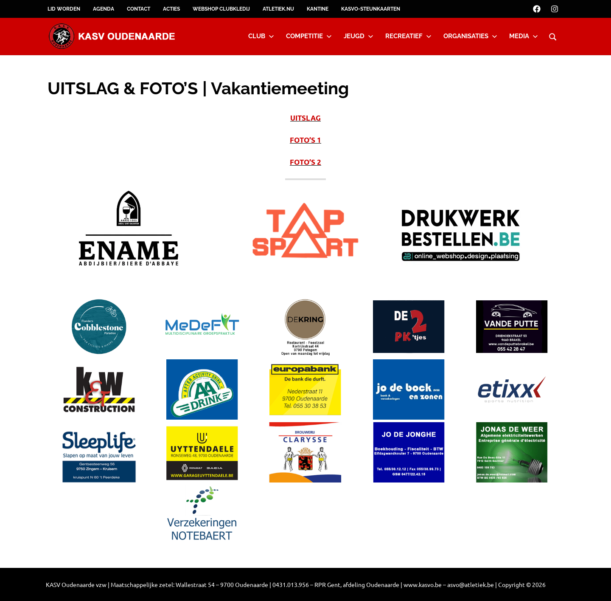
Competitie (309, 36)
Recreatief (408, 36)
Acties (171, 9)
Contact (138, 9)
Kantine (317, 9)
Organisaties (470, 36)
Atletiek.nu (278, 9)
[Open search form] (552, 36)
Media (523, 36)
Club (261, 36)
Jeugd (358, 36)
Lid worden (64, 9)
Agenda (103, 9)
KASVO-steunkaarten (370, 9)
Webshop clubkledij (221, 9)
